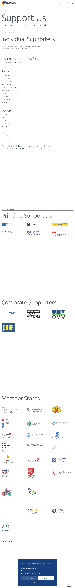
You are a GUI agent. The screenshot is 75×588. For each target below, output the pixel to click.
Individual (11, 26)
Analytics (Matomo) (28, 570)
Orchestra (50, 3)
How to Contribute (31, 26)
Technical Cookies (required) (30, 568)
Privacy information (37, 582)
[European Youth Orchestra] (24, 3)
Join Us (4, 26)
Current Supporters (46, 26)
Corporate (19, 26)
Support (61, 3)
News (55, 3)
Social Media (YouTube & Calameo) (32, 573)
